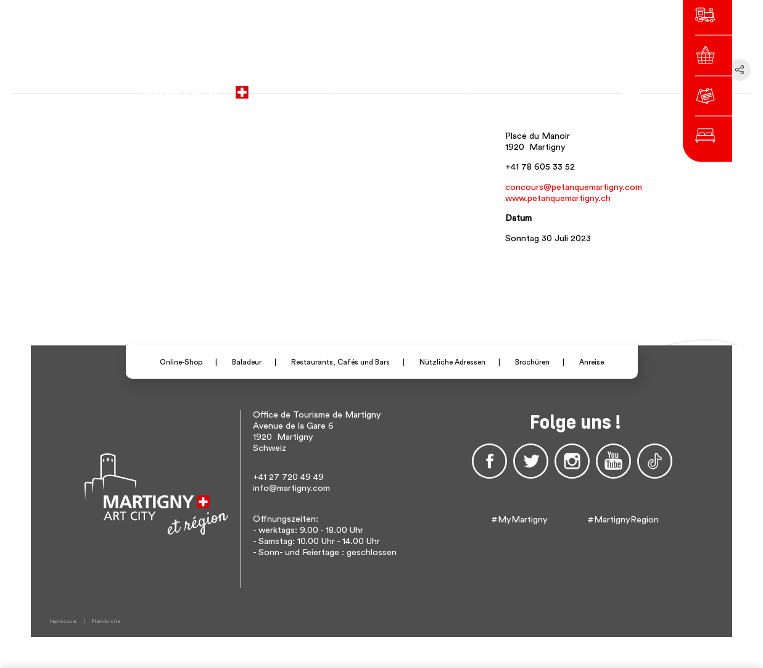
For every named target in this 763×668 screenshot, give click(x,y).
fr (499, 86)
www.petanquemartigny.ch (558, 198)
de (516, 86)
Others (561, 86)
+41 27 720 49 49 (288, 477)
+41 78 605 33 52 (540, 166)
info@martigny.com (291, 488)
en (533, 86)
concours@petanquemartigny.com (573, 187)
